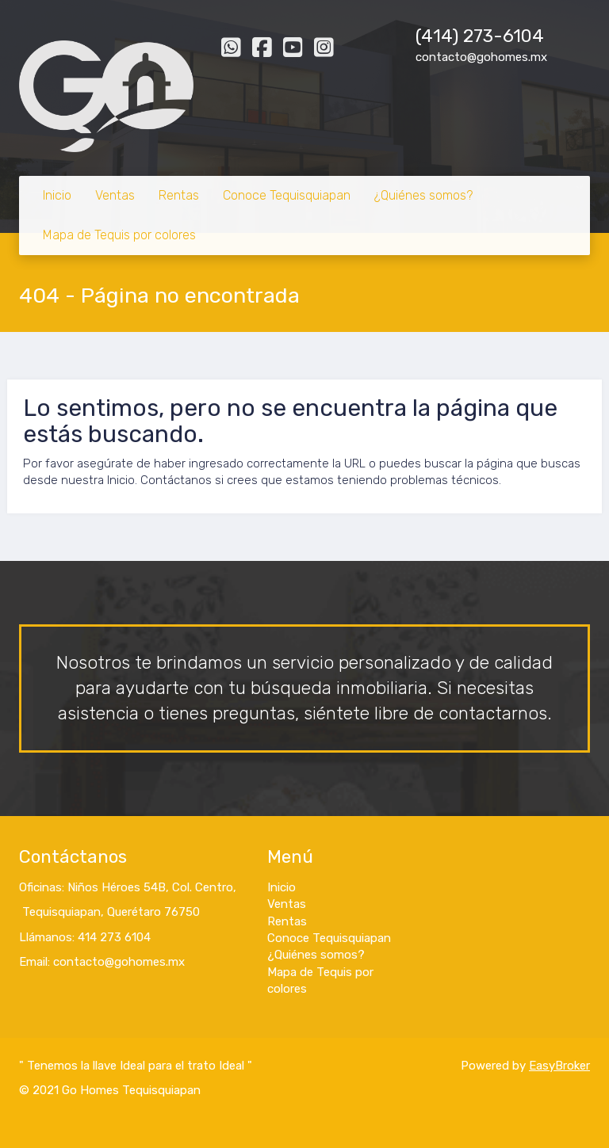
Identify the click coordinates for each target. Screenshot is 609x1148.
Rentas (179, 195)
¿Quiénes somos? (423, 195)
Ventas (115, 195)
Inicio (57, 195)
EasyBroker (559, 1065)
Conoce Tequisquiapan (286, 195)
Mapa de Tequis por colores (119, 234)
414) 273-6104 (482, 36)
